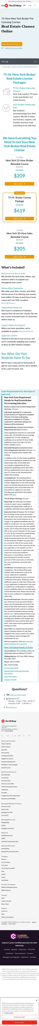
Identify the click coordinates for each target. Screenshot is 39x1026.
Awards (3, 874)
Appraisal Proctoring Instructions (10, 851)
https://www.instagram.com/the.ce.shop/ (2, 736)
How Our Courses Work (7, 784)
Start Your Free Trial (11, 44)
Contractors (9, 953)
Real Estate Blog (5, 775)
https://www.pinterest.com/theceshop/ (29, 736)
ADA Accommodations (7, 917)
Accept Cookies (19, 1022)
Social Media (4, 880)
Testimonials (4, 790)
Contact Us (23, 644)
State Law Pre (5, 809)
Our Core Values (5, 862)
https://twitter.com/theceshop (24, 736)
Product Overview (6, 744)
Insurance (30, 953)
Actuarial (7, 949)
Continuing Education (7, 756)
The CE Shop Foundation (8, 868)
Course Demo (5, 778)
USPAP (3, 838)
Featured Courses (6, 768)
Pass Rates (4, 793)
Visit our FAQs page (18, 695)
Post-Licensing (5, 753)
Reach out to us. (26, 331)
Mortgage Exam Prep (6, 812)
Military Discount (6, 890)
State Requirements (30, 67)
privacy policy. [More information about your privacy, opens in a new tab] (9, 1013)
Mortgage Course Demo (7, 828)
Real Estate (24, 957)
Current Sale (6, 67)
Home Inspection (20, 953)
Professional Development (8, 762)
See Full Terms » (8, 303)
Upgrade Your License (7, 759)
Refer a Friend (5, 904)
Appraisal (14, 949)
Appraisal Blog (5, 848)
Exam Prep (4, 750)
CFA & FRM (31, 949)
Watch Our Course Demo (12, 48)
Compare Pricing (17, 67)
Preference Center (19, 1017)
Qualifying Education (7, 835)
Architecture (22, 949)
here (14, 494)
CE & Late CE (4, 815)
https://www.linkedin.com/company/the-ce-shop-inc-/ (19, 736)
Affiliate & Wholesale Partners (9, 887)
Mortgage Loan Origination (11, 957)
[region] (19, 1012)
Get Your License (5, 747)
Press (2, 871)
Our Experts (4, 865)
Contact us (12, 707)
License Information (11, 668)
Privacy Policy (12, 924)
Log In (3, 898)
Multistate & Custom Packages (9, 765)
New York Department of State (18, 647)
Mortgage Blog (5, 822)
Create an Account (6, 901)
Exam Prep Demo (6, 781)
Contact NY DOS (10, 679)
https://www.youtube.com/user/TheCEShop (13, 736)
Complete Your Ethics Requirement (10, 796)
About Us (3, 859)
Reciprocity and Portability (8, 799)
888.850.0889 (9, 731)
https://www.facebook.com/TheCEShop (8, 736)
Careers (3, 877)
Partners (3, 825)
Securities (33, 957)
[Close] (36, 1000)
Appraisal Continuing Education (9, 841)
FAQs (2, 914)
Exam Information (10, 676)
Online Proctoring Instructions (9, 787)
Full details (19, 170)
